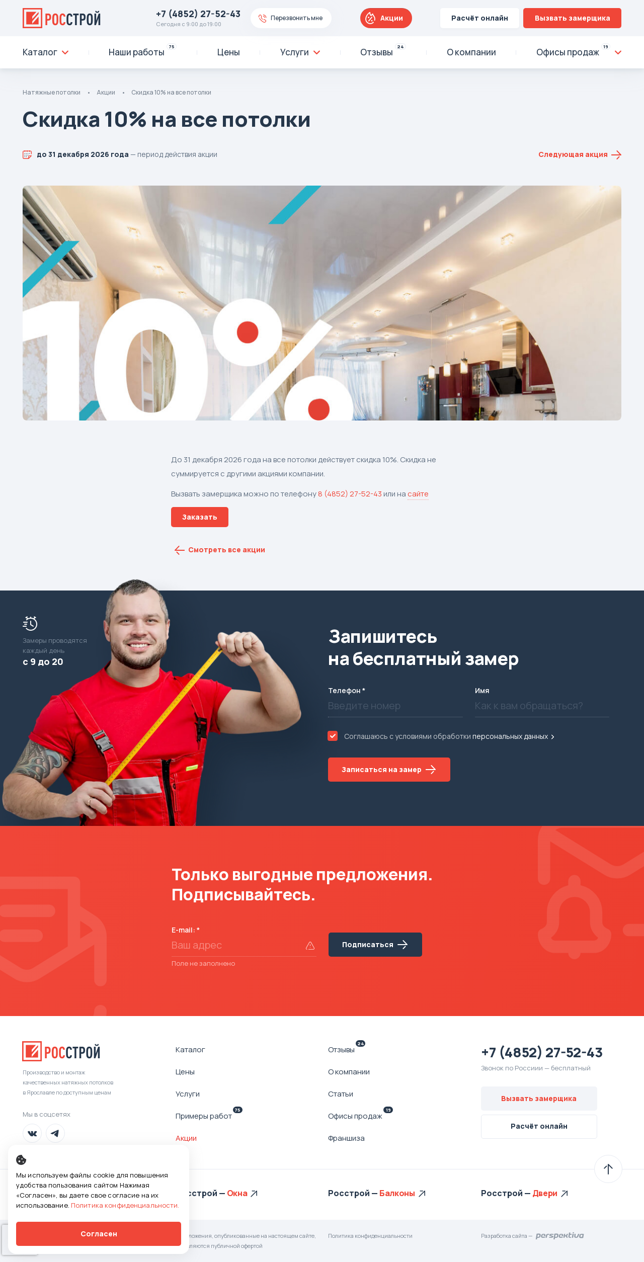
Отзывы (346, 1049)
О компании (349, 1071)
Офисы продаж (360, 1115)
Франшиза (346, 1138)
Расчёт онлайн (479, 18)
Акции (391, 18)
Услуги (188, 1093)
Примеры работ (209, 1115)
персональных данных (510, 736)
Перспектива (560, 1236)
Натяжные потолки (51, 92)
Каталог (190, 1049)
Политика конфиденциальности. (125, 1205)
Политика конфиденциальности (370, 1235)
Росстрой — (201, 1193)
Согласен (98, 1233)
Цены (185, 1071)
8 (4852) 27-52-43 (350, 493)
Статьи (340, 1093)
